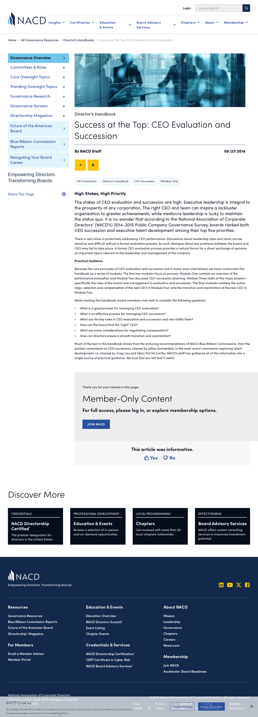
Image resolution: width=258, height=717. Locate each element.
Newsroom (171, 645)
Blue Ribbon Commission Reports (33, 143)
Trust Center (139, 705)
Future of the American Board (31, 128)
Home (12, 40)
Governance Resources (25, 615)
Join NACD (96, 424)
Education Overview (101, 615)
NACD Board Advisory (109, 666)
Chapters (145, 523)
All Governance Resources (40, 40)
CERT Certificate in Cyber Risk (108, 659)
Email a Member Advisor (26, 653)
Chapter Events (97, 633)
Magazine (25, 633)
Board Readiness (184, 671)
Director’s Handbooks (78, 40)
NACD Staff (90, 151)
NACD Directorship (30, 525)
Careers (169, 639)
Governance (172, 627)
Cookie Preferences (211, 705)
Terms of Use (186, 705)
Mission (169, 615)
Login (187, 8)
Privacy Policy (162, 705)
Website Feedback (236, 705)
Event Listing (95, 627)
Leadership (171, 621)
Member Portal (19, 659)
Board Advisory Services (222, 523)
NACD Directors (104, 621)
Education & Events (93, 523)
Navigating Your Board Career (31, 159)
